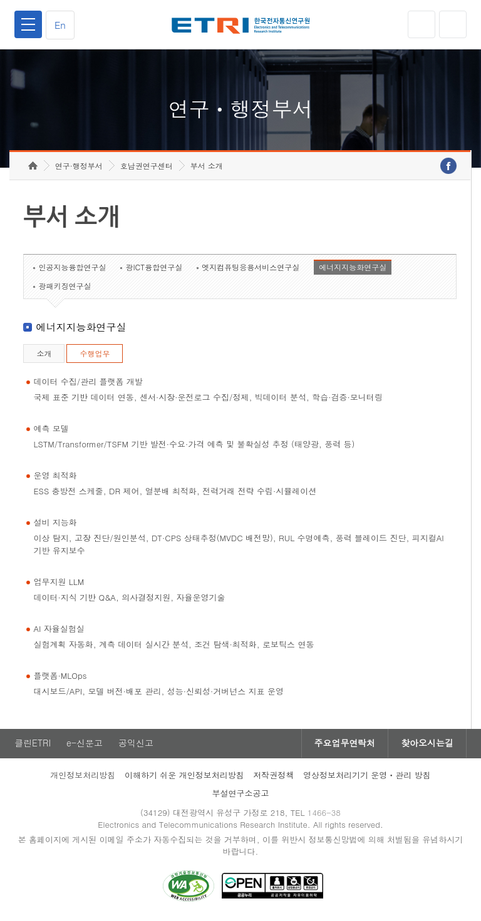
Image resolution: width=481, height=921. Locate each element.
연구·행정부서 (79, 166)
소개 (43, 354)
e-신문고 (84, 744)
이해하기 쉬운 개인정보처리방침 (184, 775)
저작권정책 (273, 775)
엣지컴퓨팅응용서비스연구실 (250, 267)
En (60, 24)
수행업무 (95, 354)
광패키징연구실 (64, 286)
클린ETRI (32, 744)
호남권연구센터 (146, 166)
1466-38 (324, 813)
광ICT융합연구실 (153, 267)
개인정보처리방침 (82, 775)
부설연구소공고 (240, 794)
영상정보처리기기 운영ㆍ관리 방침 (367, 775)
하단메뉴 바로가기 (0, 0)
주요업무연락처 (344, 744)
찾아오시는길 (427, 744)
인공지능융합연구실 (72, 267)
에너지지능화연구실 (352, 267)
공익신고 (135, 744)
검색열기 (453, 24)
